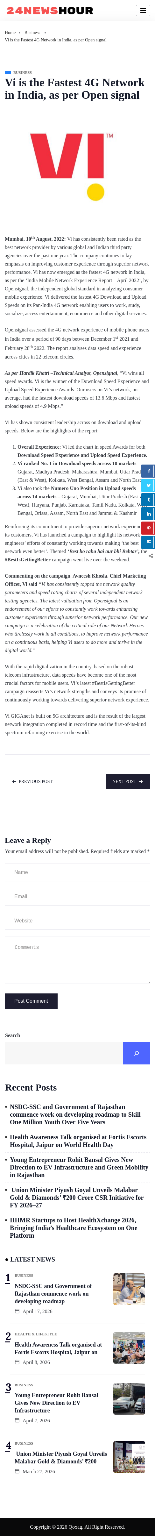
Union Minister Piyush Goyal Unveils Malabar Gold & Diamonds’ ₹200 (61, 1458)
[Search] (136, 1053)
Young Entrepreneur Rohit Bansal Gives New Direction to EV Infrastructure (56, 1403)
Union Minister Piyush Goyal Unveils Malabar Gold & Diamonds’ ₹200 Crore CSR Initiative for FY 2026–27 (77, 1197)
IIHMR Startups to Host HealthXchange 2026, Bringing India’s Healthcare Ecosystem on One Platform (73, 1228)
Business (32, 32)
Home (10, 32)
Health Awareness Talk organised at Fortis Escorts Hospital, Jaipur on (58, 1348)
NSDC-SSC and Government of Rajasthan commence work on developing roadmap (53, 1294)
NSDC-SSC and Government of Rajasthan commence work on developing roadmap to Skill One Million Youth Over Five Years (75, 1114)
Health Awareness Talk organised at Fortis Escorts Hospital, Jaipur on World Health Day (78, 1141)
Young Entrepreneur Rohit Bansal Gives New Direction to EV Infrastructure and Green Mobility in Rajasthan (79, 1167)
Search (12, 1035)
